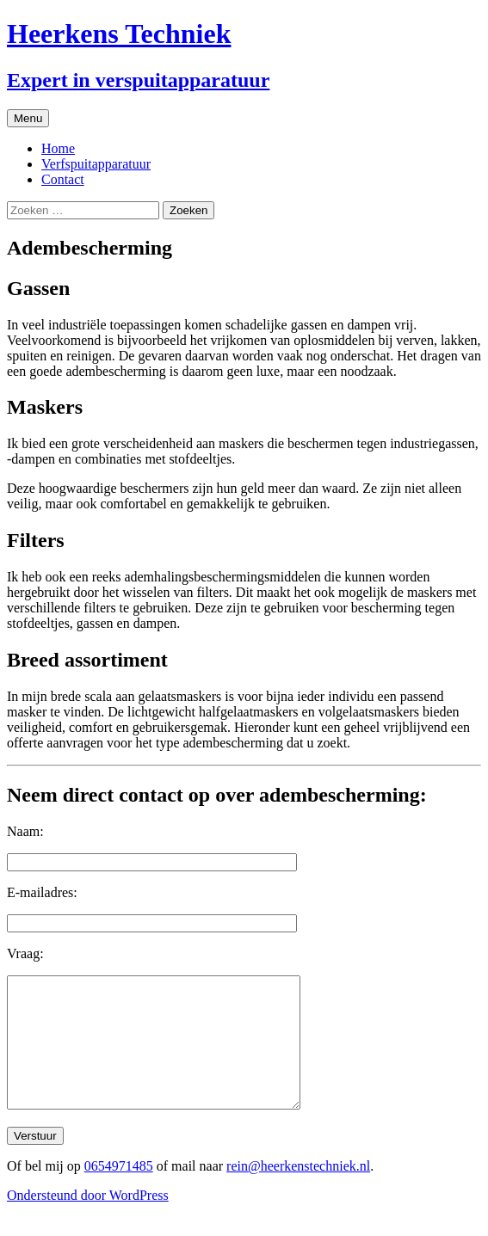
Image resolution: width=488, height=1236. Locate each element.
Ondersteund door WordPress (88, 1221)
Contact (62, 179)
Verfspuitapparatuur (96, 164)
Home (58, 148)
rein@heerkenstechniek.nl (298, 1191)
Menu (28, 118)
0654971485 (118, 1191)
